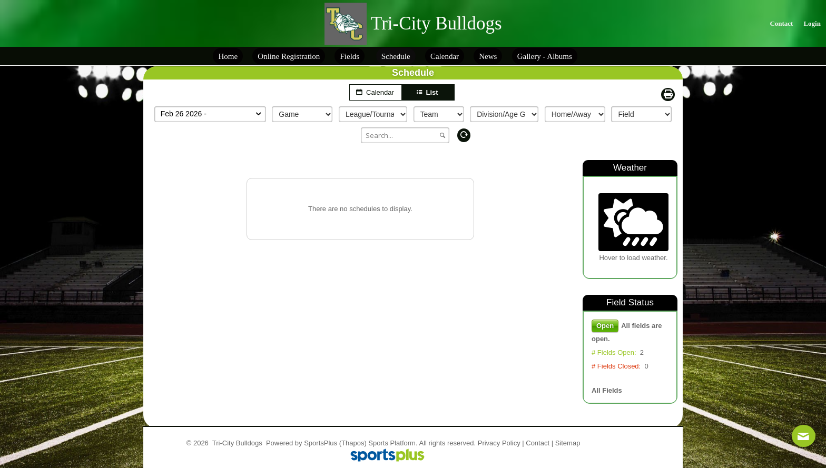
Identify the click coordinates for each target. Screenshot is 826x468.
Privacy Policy (499, 443)
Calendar (375, 92)
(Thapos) (353, 443)
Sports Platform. (392, 443)
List (428, 92)
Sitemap (568, 443)
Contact (537, 443)
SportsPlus (320, 443)
